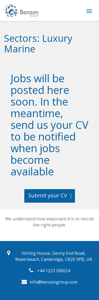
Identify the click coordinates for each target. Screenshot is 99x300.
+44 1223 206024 (53, 271)
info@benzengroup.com (53, 282)
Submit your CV (47, 195)
